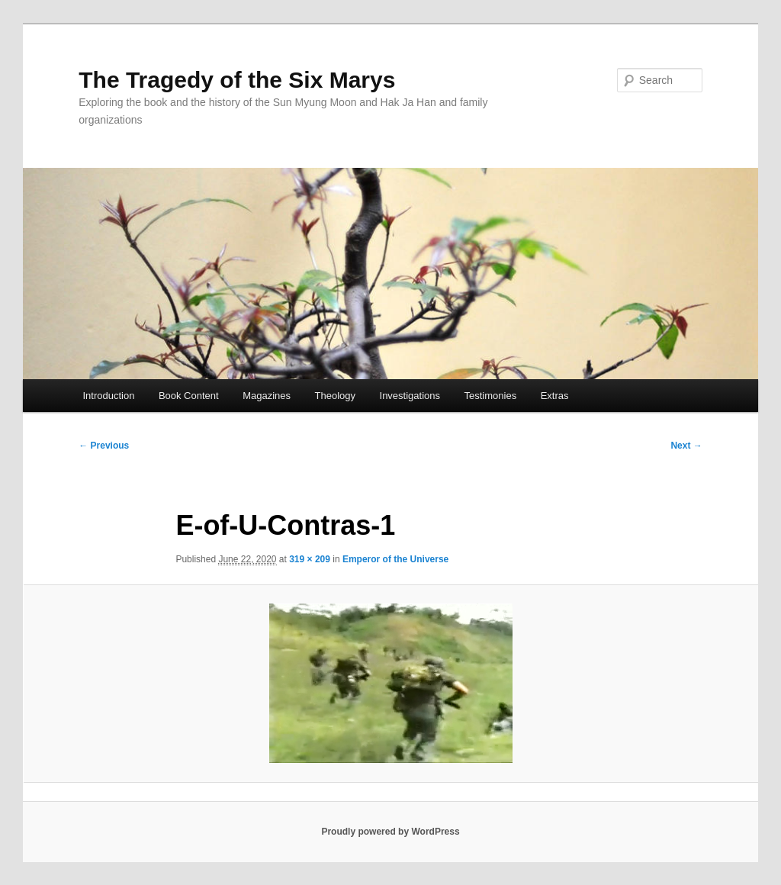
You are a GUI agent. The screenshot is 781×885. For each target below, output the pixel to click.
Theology (335, 395)
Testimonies (490, 395)
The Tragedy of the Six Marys (237, 79)
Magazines (267, 395)
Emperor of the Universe (395, 559)
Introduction (108, 395)
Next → (686, 445)
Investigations (410, 395)
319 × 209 (309, 559)
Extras (555, 395)
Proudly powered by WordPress (390, 831)
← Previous (104, 445)
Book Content (189, 395)
